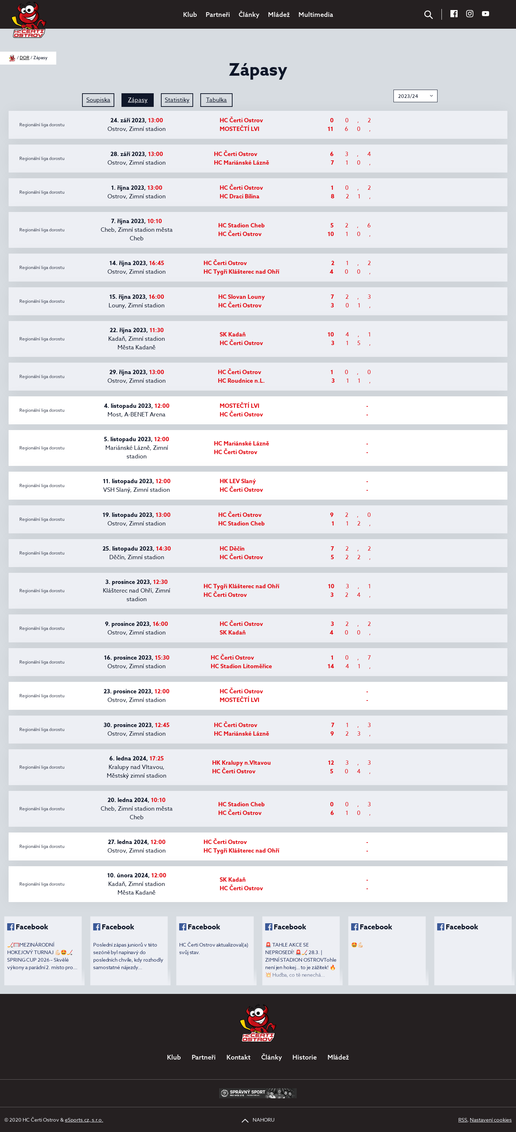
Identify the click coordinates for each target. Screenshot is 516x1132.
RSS (462, 1119)
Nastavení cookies (491, 1119)
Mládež (279, 14)
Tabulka (216, 100)
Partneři (218, 14)
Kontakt (238, 1057)
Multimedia (315, 14)
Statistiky (177, 100)
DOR (24, 58)
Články (249, 14)
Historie (304, 1057)
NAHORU (258, 1119)
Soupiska (98, 100)
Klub (190, 14)
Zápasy (138, 100)
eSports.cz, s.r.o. (84, 1119)
